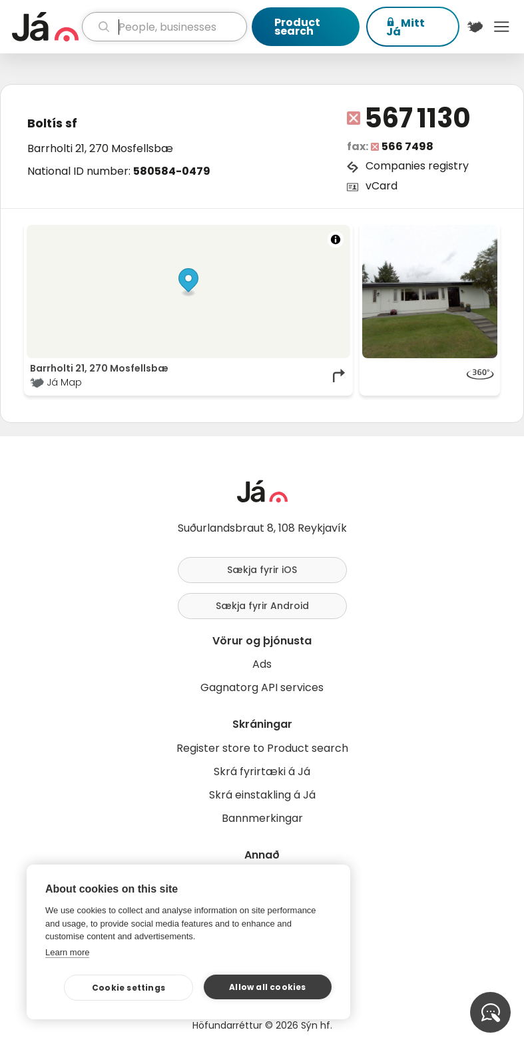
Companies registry (417, 165)
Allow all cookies (267, 987)
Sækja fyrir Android (262, 605)
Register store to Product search (262, 748)
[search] (164, 27)
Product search (297, 27)
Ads (262, 664)
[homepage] (45, 26)
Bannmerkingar (262, 818)
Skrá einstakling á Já (262, 795)
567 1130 (417, 118)
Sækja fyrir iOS (262, 569)
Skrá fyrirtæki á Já (262, 771)
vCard (381, 185)
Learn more (67, 952)
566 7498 (407, 146)
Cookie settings (128, 987)
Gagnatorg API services (262, 687)
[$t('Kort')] (475, 26)
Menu (501, 26)
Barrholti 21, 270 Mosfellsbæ (100, 148)
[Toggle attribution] (336, 239)
